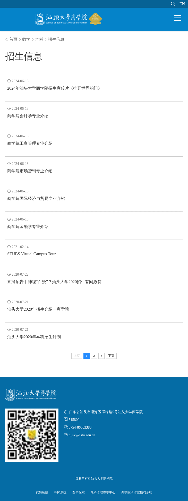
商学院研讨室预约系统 (136, 492)
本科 (39, 39)
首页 (11, 39)
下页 (111, 356)
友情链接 (42, 492)
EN (182, 4)
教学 (26, 39)
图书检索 (78, 492)
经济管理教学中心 (103, 492)
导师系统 (60, 492)
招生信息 (56, 39)
